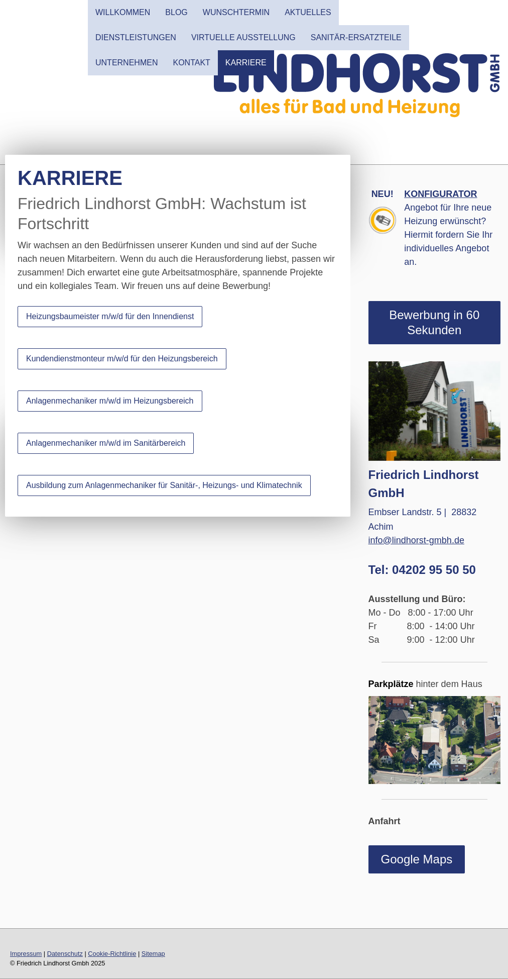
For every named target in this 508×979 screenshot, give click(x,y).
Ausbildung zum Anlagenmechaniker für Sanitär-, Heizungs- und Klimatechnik (164, 485)
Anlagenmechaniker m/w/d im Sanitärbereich (105, 443)
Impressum (26, 953)
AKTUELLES (308, 12)
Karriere (246, 62)
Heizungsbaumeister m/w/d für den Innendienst (110, 316)
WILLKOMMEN (122, 12)
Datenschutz (65, 953)
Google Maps (417, 859)
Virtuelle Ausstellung (243, 37)
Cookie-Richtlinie (112, 953)
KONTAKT (191, 62)
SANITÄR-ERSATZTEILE (356, 37)
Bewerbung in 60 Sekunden (434, 322)
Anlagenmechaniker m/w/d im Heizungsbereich (110, 401)
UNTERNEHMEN (126, 62)
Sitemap (153, 953)
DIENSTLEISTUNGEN (135, 37)
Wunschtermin (236, 12)
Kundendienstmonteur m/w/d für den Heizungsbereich (122, 358)
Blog (176, 12)
